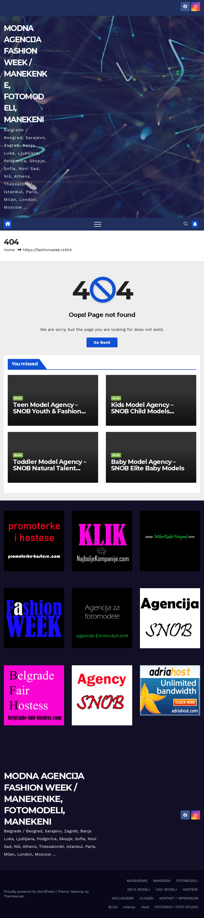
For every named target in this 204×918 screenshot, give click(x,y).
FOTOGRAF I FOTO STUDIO (176, 907)
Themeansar (14, 896)
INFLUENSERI (123, 898)
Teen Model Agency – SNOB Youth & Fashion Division (47, 411)
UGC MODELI (166, 889)
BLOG (17, 398)
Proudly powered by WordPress (30, 892)
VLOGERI (146, 898)
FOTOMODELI (187, 881)
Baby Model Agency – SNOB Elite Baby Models (147, 465)
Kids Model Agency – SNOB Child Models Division (142, 411)
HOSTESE (190, 889)
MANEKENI (162, 881)
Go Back (102, 342)
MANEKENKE (137, 881)
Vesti (145, 907)
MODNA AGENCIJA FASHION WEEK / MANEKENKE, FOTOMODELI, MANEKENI (25, 73)
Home (9, 250)
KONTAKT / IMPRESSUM (178, 898)
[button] (186, 224)
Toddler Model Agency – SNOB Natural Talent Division (49, 468)
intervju (129, 907)
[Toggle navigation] (98, 224)
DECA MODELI (138, 889)
